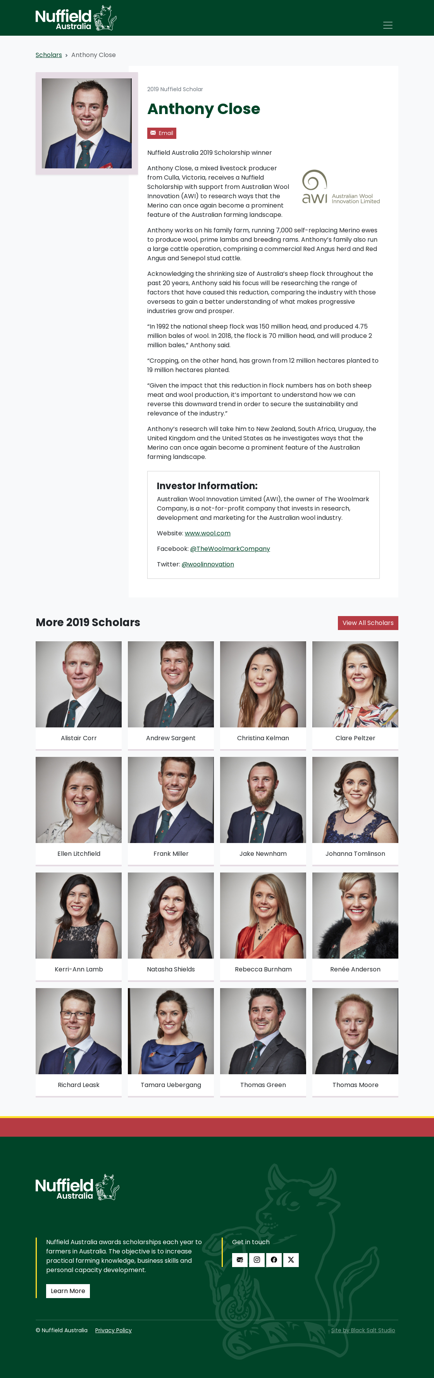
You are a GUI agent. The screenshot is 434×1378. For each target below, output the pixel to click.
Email (161, 133)
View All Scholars (368, 622)
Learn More (68, 1290)
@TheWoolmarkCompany (230, 548)
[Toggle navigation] (387, 25)
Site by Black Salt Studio (363, 1330)
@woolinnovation (208, 564)
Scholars (49, 54)
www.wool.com (208, 533)
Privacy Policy (113, 1330)
